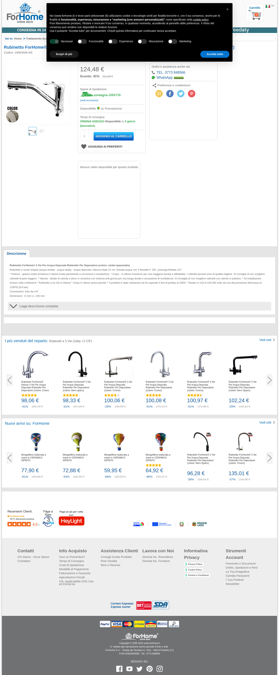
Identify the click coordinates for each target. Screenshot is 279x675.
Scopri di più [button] (64, 54)
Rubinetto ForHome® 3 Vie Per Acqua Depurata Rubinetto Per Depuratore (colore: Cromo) (118, 386)
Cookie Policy (195, 570)
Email (158, 93)
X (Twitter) (181, 95)
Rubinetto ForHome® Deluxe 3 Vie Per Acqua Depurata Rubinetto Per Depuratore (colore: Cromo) (35, 386)
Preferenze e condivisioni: (174, 85)
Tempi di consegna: (92, 117)
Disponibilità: (88, 108)
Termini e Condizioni (198, 575)
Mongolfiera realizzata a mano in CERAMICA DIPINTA (33, 457)
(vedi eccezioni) (89, 100)
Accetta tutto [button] (215, 54)
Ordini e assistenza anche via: (171, 66)
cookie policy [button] (200, 19)
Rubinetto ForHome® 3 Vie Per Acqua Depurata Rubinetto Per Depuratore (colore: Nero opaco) (77, 386)
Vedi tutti (265, 340)
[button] (227, 9)
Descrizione (16, 253)
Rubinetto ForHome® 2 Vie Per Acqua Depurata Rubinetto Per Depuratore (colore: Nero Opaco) (201, 458)
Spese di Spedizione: (93, 89)
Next (269, 380)
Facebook (170, 93)
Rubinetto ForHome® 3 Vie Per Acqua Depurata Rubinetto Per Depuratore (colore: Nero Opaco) (243, 386)
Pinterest (191, 93)
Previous (9, 380)
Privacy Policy (195, 564)
